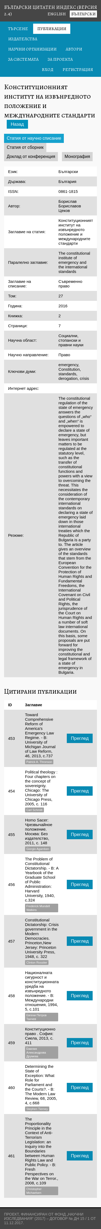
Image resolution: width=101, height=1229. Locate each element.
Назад (17, 124)
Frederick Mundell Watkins (38, 907)
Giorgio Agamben (37, 848)
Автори (74, 49)
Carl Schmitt (34, 810)
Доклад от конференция (31, 156)
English (56, 14)
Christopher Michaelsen (34, 1190)
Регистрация (77, 70)
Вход (47, 70)
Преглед (80, 738)
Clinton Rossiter (36, 962)
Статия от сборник (25, 147)
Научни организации (32, 49)
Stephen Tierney (37, 1109)
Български (83, 14)
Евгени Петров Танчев (36, 1017)
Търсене (18, 29)
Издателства (22, 39)
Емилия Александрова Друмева (36, 1052)
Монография (77, 156)
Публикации (51, 29)
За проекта (60, 59)
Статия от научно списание (34, 138)
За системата (23, 59)
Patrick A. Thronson (39, 761)
